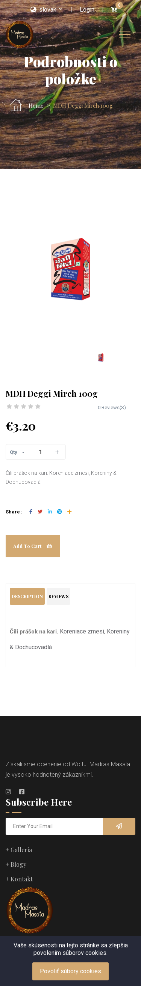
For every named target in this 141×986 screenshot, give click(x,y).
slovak (43, 9)
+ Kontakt (19, 879)
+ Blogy (16, 864)
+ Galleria (19, 850)
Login (87, 9)
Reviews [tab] (58, 596)
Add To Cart (32, 546)
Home (36, 105)
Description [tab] (27, 596)
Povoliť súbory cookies (70, 971)
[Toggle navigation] (124, 34)
